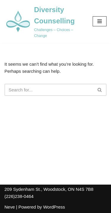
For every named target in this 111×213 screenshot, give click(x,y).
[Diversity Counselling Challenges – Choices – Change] (44, 21)
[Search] (48, 90)
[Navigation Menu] (100, 21)
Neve (9, 206)
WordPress (54, 206)
